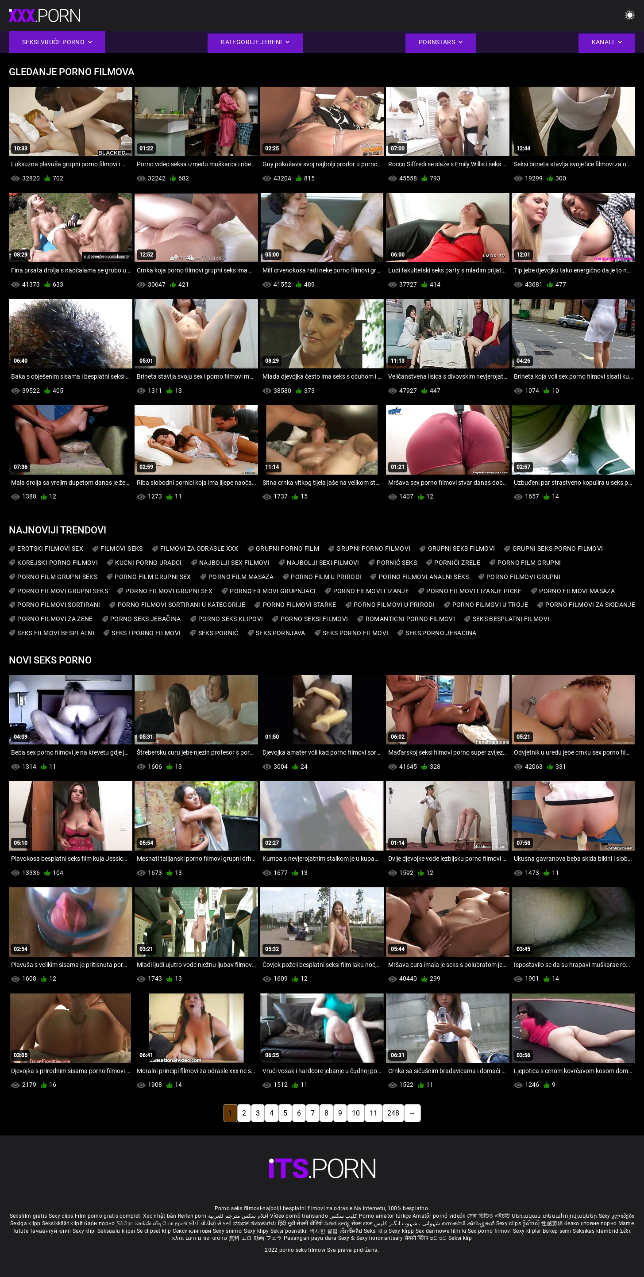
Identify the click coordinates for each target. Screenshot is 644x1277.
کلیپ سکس (343, 1216)
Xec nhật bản (160, 1216)
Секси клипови (193, 1231)
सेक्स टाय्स (362, 1223)
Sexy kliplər (528, 1231)
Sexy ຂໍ (347, 1238)
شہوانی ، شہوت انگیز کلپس (408, 1223)
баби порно (99, 1223)
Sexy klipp (402, 1231)
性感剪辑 (553, 1223)
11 (374, 1113)
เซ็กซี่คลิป (351, 1231)
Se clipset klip (155, 1231)
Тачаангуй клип (51, 1231)
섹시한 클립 (324, 1231)
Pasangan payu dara (311, 1238)
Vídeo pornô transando (299, 1216)
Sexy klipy (257, 1231)
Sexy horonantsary (380, 1238)
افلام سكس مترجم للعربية (238, 1216)
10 (356, 1113)
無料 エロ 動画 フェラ (255, 1238)
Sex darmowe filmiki (441, 1231)
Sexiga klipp (26, 1223)
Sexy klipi (85, 1231)
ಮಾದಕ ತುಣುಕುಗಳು (255, 1223)
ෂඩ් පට (439, 1238)
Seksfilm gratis (28, 1216)
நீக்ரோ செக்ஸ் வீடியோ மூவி (151, 1223)
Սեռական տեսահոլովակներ (555, 1216)
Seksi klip (376, 1231)
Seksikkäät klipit (63, 1223)
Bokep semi (557, 1231)
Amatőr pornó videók (439, 1216)
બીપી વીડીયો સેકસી (210, 1223)
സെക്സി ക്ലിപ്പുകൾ (469, 1223)
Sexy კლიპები (617, 1216)
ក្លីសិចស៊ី (531, 1223)
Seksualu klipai (117, 1231)
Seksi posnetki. (289, 1231)
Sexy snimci (228, 1231)
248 (393, 1113)
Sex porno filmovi (490, 1231)
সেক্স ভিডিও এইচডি (488, 1216)
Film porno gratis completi (108, 1216)
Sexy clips (62, 1216)
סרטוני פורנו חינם (206, 1238)
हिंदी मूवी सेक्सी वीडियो (300, 1223)
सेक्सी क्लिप (417, 1238)
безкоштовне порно (590, 1223)
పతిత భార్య (337, 1223)
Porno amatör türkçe (385, 1216)
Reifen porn (192, 1216)
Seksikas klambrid (596, 1231)
